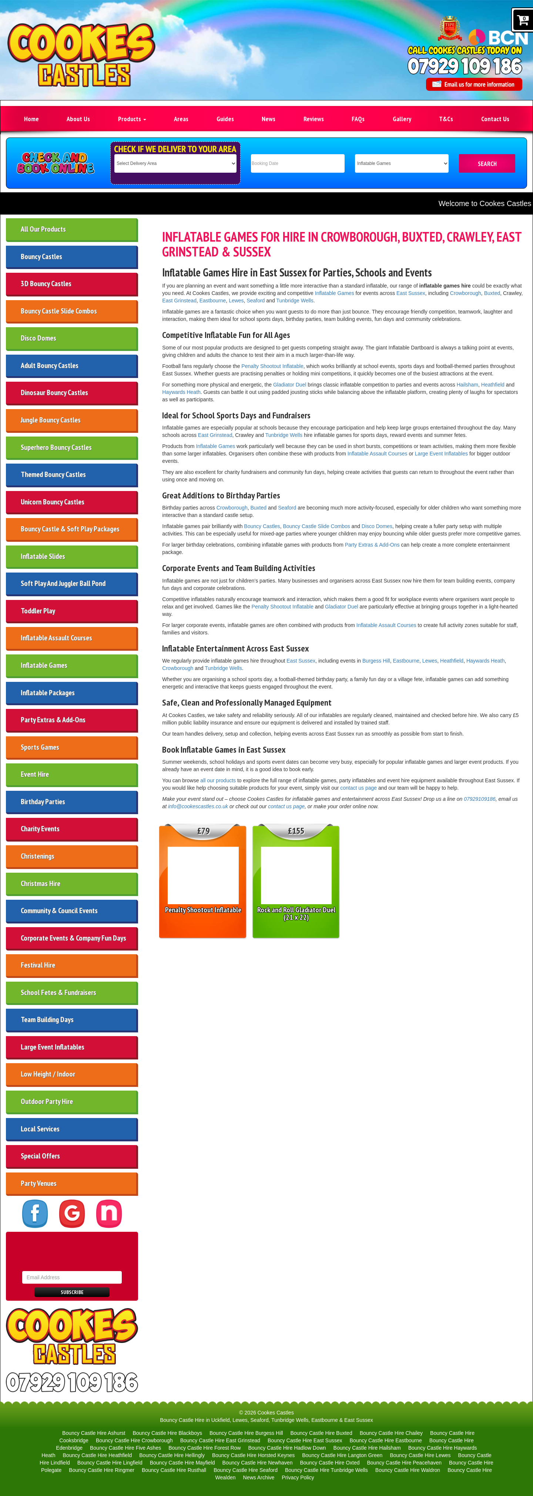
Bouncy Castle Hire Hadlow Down (287, 1448)
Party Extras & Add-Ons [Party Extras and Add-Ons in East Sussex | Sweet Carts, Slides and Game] (53, 719)
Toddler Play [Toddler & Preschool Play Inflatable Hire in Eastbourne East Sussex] (38, 611)
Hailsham (467, 385)
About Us (78, 119)
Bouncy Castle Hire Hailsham (367, 1448)
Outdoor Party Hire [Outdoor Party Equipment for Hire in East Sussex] (47, 1101)
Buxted (492, 293)
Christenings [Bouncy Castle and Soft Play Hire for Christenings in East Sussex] (37, 856)
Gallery (402, 119)
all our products (218, 780)
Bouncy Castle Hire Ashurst (93, 1433)
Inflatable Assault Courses (378, 454)
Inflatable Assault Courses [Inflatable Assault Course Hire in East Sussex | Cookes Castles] (56, 638)
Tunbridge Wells (294, 300)
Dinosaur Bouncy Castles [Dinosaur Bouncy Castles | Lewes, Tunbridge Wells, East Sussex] (54, 392)
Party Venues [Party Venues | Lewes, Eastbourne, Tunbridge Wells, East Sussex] (39, 1183)
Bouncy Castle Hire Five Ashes (125, 1448)
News (268, 119)
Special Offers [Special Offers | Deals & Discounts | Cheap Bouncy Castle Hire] (40, 1156)
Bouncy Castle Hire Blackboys (167, 1433)
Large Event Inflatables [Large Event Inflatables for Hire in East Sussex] (52, 1047)
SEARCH (487, 164)
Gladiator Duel (289, 385)
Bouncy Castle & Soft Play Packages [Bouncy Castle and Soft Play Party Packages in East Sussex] (70, 529)
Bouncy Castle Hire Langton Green (342, 1455)
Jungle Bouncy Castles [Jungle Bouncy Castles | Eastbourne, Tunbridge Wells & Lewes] (51, 420)
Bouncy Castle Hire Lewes (420, 1455)
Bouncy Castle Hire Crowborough (134, 1440)
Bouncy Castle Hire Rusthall (174, 1470)
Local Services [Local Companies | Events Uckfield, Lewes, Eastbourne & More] (40, 1129)
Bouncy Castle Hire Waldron (407, 1470)
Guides (225, 119)
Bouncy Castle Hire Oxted (329, 1463)
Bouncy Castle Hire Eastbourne (386, 1440)
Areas (181, 119)
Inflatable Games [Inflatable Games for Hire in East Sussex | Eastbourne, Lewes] (44, 665)
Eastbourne (213, 300)
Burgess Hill (376, 661)
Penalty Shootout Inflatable (272, 366)
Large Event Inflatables (441, 454)
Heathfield (492, 385)
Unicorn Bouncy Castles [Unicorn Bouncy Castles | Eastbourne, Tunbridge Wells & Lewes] (52, 502)
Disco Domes (377, 526)
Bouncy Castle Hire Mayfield (182, 1463)
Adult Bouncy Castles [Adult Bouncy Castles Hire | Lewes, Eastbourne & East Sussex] (49, 365)
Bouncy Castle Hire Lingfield (110, 1463)
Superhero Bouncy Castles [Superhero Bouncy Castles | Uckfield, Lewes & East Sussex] (56, 447)
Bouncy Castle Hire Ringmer (101, 1470)
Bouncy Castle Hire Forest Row (204, 1448)
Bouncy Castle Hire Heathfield (97, 1455)
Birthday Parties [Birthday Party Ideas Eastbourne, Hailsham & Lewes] (43, 801)
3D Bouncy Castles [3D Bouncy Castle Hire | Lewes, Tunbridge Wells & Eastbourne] (46, 283)
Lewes (236, 300)
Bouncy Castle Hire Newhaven (257, 1463)
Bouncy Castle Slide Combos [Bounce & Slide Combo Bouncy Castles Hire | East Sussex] (59, 311)
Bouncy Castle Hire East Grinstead (220, 1440)
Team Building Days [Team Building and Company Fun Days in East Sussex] (47, 1019)
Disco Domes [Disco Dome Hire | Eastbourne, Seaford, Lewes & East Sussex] (38, 338)
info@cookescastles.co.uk (198, 806)
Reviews (314, 119)
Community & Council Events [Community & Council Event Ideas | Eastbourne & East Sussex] (59, 910)
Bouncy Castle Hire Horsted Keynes (253, 1455)
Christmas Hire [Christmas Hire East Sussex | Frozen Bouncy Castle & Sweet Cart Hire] (40, 883)
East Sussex (410, 293)
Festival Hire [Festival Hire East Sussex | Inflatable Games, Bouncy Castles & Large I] (38, 965)
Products (132, 119)
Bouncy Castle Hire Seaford (246, 1470)
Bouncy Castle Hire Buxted (321, 1433)
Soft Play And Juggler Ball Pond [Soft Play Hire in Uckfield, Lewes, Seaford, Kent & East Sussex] (63, 583)
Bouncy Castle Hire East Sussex (305, 1440)
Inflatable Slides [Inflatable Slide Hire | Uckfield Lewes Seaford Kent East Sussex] (43, 556)
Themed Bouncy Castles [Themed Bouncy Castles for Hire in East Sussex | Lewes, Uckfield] (53, 474)
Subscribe (72, 1292)
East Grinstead (179, 300)
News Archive (259, 1477)
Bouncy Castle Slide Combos (316, 526)
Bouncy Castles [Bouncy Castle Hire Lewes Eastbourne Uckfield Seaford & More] (41, 256)
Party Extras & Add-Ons (372, 545)
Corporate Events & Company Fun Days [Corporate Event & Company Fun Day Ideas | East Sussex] (73, 938)
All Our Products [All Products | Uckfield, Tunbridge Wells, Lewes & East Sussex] (43, 229)
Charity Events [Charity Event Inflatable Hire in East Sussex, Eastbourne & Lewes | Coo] (40, 828)
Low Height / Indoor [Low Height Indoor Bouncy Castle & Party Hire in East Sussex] (48, 1074)
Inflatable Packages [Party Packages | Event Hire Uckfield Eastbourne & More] (48, 692)
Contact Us (495, 119)
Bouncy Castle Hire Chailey (391, 1433)
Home (31, 119)
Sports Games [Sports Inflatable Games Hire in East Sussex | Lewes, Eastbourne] (40, 747)
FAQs (358, 119)
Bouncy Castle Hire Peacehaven (404, 1463)
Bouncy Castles (262, 526)
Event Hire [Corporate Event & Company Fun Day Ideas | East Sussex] (35, 774)
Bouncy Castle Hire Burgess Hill (246, 1433)
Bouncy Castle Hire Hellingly (172, 1455)
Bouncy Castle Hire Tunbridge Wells (326, 1470)
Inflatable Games (334, 293)
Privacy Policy (298, 1477)
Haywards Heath (181, 392)
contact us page (358, 788)
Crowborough (465, 293)
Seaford (256, 300)
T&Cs (446, 119)
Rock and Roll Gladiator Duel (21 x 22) (296, 913)
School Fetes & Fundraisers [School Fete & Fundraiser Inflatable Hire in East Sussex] (58, 992)
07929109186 (480, 799)
